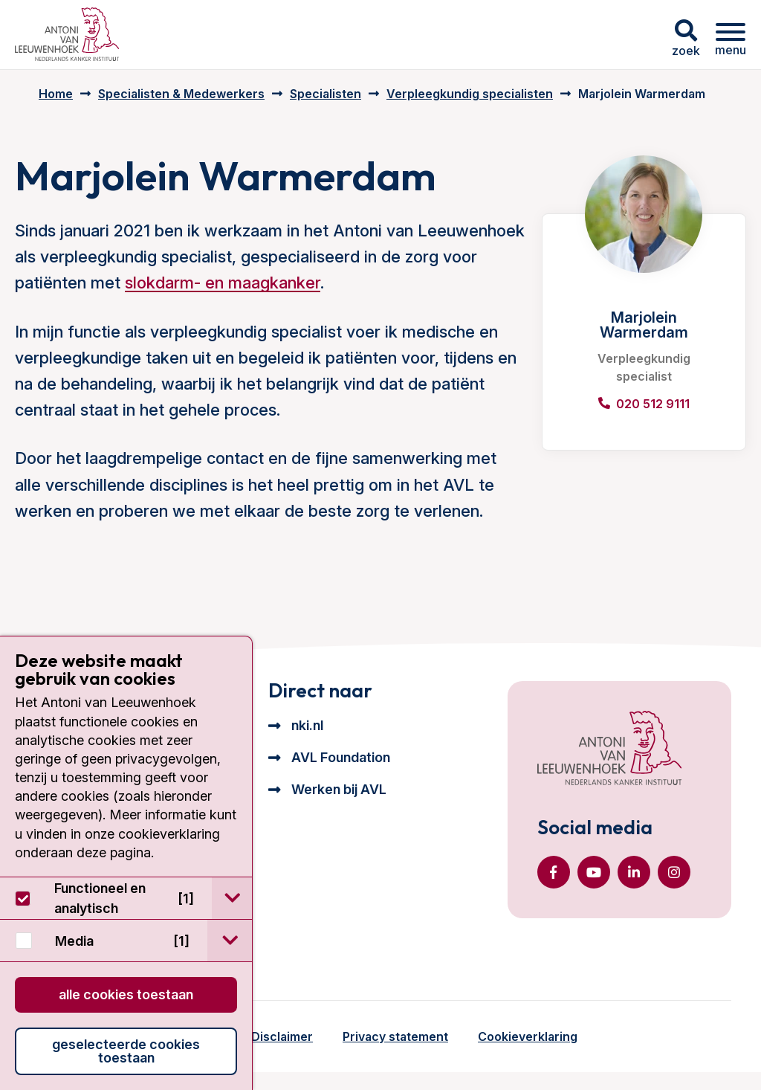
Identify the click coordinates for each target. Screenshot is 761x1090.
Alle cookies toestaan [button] (126, 994)
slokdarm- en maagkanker (222, 282)
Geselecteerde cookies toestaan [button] (126, 1050)
